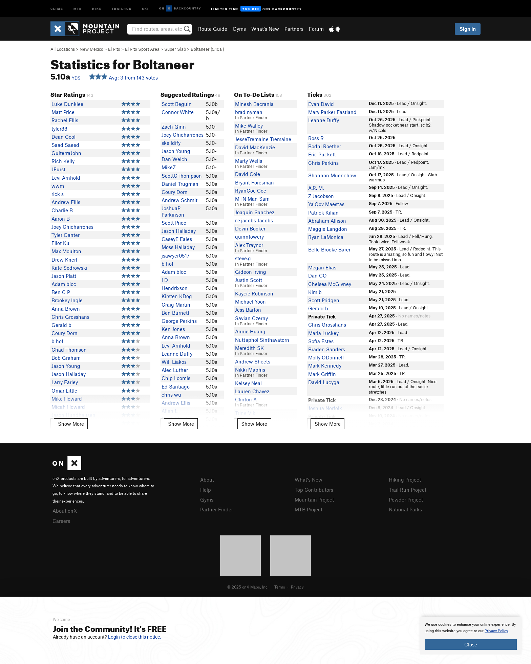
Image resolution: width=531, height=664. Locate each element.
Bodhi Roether (324, 146)
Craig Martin (176, 305)
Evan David (321, 104)
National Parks (405, 509)
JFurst (58, 169)
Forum (316, 29)
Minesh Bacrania (254, 104)
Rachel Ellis (64, 120)
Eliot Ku (60, 243)
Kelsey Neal (248, 383)
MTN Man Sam (252, 199)
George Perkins (179, 321)
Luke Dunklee (67, 104)
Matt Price (63, 112)
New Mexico (91, 49)
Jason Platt (63, 276)
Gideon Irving (250, 272)
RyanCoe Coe (250, 190)
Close (470, 644)
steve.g (243, 258)
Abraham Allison (327, 221)
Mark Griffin (322, 374)
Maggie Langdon (327, 229)
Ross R (316, 138)
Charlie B (62, 210)
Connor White (178, 112)
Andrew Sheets (252, 361)
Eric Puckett (322, 154)
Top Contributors (314, 490)
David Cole (247, 174)
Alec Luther (175, 370)
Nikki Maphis (250, 370)
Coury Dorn (64, 333)
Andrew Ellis (65, 202)
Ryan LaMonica (325, 237)
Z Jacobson (321, 196)
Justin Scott (248, 280)
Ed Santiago (176, 386)
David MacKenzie (255, 147)
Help (205, 490)
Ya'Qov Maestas (326, 204)
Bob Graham (66, 358)
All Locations (62, 49)
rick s (57, 194)
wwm (57, 186)
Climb (56, 8)
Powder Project (406, 499)
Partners (293, 29)
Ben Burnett (175, 313)
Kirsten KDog (177, 296)
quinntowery (249, 237)
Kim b (315, 292)
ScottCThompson (182, 176)
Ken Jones (173, 329)
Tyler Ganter (65, 235)
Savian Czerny (251, 318)
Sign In (468, 29)
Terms (279, 586)
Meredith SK (249, 348)
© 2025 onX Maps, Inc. (248, 586)
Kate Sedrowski (69, 268)
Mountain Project (314, 499)
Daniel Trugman (180, 184)
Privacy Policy (496, 631)
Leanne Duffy (177, 354)
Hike (97, 8)
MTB (77, 8)
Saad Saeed (65, 145)
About (207, 480)
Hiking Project (405, 480)
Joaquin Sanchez (254, 212)
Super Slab (175, 49)
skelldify (171, 143)
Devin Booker (250, 228)
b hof (57, 341)
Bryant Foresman (254, 182)
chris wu (171, 395)
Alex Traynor (249, 245)
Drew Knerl (64, 260)
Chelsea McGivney (329, 284)
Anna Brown (65, 309)
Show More (71, 424)
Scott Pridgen (323, 300)
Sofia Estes (321, 341)
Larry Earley (64, 382)
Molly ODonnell (326, 357)
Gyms (239, 29)
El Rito (114, 49)
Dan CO (317, 275)
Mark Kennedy (324, 365)
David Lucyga (323, 382)
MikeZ (169, 167)
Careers (61, 521)
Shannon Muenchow (332, 175)
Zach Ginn (174, 127)
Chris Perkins (323, 163)
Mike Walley (249, 126)
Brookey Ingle (67, 300)
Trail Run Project (407, 490)
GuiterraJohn (66, 153)
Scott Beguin (177, 104)
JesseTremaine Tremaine (263, 139)
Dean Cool (63, 137)
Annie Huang (250, 331)
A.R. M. (316, 188)
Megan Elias (322, 267)
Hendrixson (175, 288)
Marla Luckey (323, 333)
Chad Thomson (69, 350)
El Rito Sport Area (142, 49)
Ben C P (60, 292)
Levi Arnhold (65, 178)
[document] (471, 635)
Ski (145, 8)
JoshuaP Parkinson (173, 211)
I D (165, 280)
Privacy (297, 586)
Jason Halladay (68, 374)
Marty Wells (248, 161)
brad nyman (248, 112)
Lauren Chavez (252, 391)
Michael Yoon (250, 301)
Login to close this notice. (134, 637)
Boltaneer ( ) (207, 49)
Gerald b (61, 325)
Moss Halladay (178, 247)
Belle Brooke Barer (329, 249)
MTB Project (308, 509)
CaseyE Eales (177, 239)
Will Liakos (174, 362)
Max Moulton (66, 251)
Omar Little (64, 391)
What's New (265, 29)
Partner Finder (216, 509)
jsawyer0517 (176, 255)
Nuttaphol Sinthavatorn (262, 340)
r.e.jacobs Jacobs (254, 220)
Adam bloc (63, 284)
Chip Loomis (176, 378)
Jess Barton (248, 310)
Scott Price (174, 223)
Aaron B (60, 219)
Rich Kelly (63, 161)
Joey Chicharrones (72, 227)
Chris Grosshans (70, 317)
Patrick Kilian (323, 212)
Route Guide (212, 29)
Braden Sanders (326, 349)
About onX (64, 511)
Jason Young (65, 366)
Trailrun (122, 8)
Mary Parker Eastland (332, 112)
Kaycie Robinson (254, 293)
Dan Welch (174, 159)
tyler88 (59, 129)
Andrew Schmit (179, 200)
